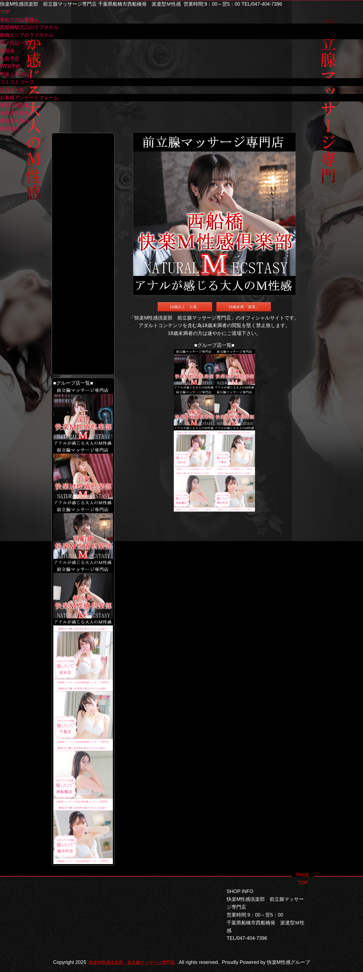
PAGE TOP (302, 867)
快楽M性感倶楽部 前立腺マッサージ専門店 (177, 954)
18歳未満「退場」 (243, 307)
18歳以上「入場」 (184, 307)
